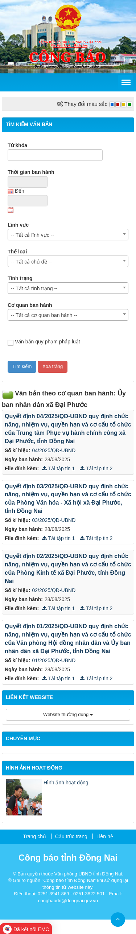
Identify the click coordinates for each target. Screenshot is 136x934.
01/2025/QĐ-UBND (53, 660)
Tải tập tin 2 (96, 468)
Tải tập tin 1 (58, 468)
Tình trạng (20, 278)
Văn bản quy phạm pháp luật (44, 342)
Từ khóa (17, 145)
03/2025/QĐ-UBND (53, 520)
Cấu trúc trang (71, 836)
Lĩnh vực (18, 225)
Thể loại (17, 251)
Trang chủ (34, 836)
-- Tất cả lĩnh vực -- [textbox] (32, 235)
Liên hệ (104, 836)
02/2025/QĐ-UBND (53, 590)
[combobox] (68, 234)
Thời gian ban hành (31, 172)
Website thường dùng (68, 714)
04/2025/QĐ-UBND (53, 450)
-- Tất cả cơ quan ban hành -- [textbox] (44, 315)
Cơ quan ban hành (30, 305)
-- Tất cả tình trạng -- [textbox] (34, 288)
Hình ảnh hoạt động (66, 782)
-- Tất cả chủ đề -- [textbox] (31, 262)
